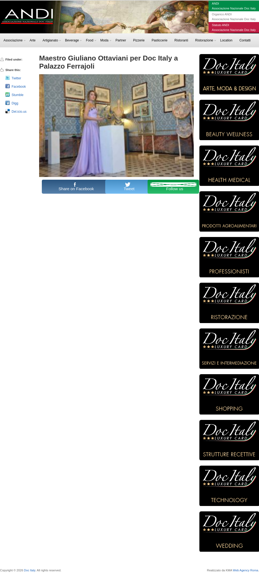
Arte (33, 40)
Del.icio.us (19, 112)
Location (226, 40)
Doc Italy (29, 570)
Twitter (16, 78)
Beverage (73, 40)
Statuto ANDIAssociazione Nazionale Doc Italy (234, 27)
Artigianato (52, 40)
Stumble (17, 95)
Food (91, 40)
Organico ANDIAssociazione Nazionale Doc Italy (234, 17)
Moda (105, 40)
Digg (15, 103)
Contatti (244, 40)
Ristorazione (205, 40)
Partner (120, 40)
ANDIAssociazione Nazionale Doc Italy (234, 6)
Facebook (19, 87)
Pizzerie (139, 40)
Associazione (15, 40)
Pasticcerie (160, 40)
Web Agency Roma (245, 570)
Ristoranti (181, 40)
